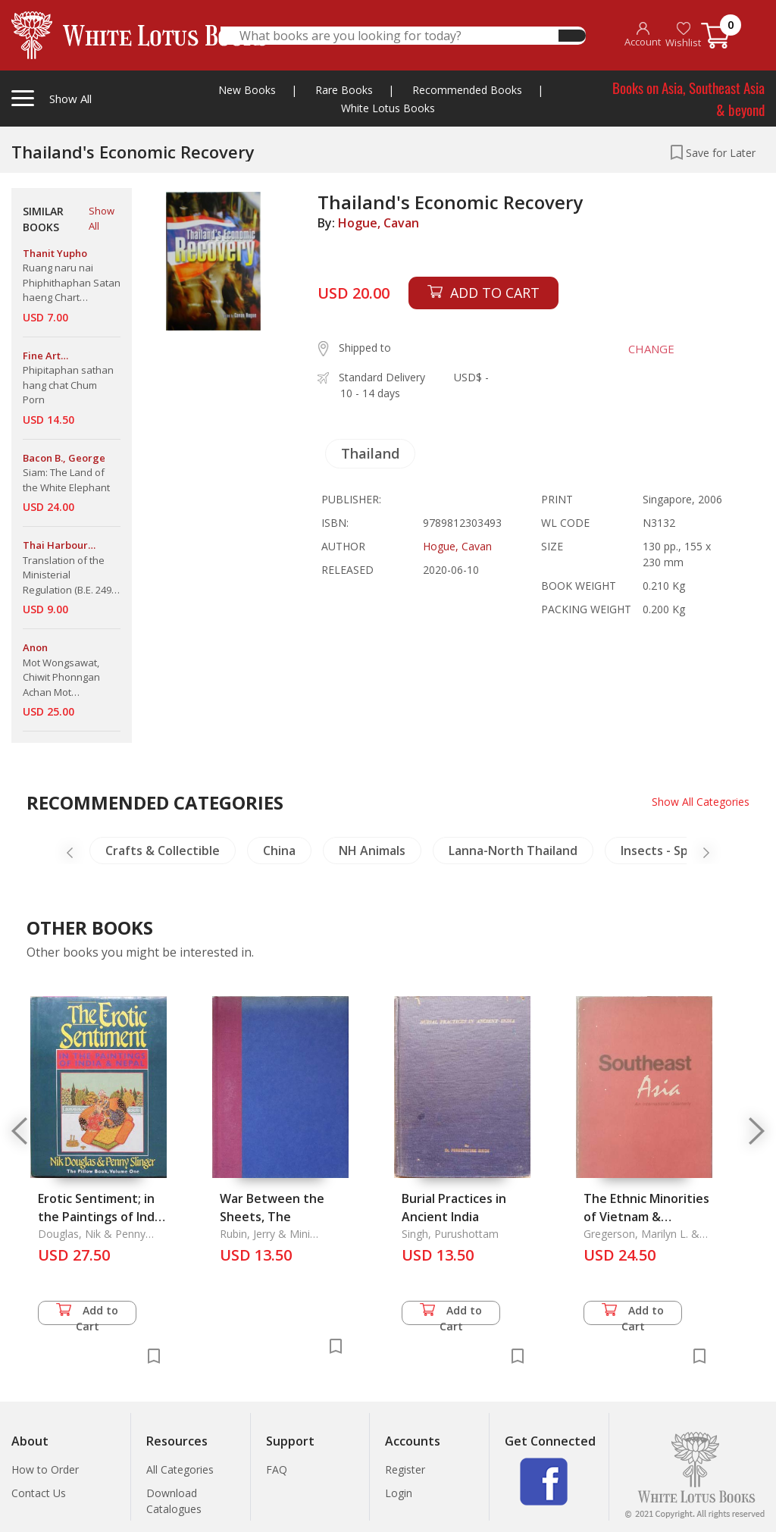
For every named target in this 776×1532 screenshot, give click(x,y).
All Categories (180, 1469)
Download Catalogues (174, 1501)
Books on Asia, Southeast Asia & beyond (688, 98)
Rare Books (344, 90)
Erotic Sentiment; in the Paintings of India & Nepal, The (101, 1216)
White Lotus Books (388, 108)
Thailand (370, 453)
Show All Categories (700, 801)
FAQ (276, 1469)
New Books (247, 90)
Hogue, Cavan (378, 223)
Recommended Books (467, 90)
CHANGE (651, 348)
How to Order (45, 1469)
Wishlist (683, 35)
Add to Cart (87, 1314)
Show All (101, 218)
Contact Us (38, 1493)
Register (405, 1469)
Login (398, 1493)
